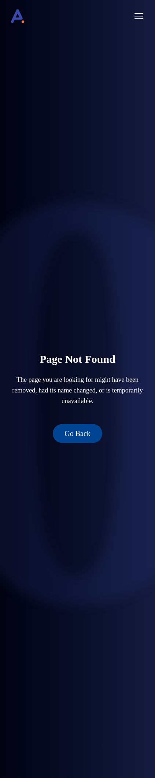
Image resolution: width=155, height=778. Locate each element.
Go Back (77, 433)
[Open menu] (139, 16)
